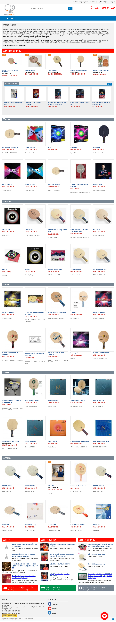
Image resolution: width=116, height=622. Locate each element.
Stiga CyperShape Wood (78, 70)
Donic (6, 284)
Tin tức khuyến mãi (87, 540)
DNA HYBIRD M (98, 400)
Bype (49, 147)
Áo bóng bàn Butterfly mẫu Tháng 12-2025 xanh (57, 103)
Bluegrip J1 (74, 353)
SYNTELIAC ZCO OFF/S (10, 147)
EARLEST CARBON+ (77, 525)
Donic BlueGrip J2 (8, 312)
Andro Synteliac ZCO (55, 184)
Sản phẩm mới (11, 83)
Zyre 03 (4, 269)
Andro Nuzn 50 (30, 184)
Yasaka (7, 458)
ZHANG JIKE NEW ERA (101, 353)
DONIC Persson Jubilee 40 (57, 312)
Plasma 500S (97, 184)
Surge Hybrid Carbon (77, 400)
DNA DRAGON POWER (101, 441)
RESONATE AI (30, 486)
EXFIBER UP (52, 525)
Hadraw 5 (96, 229)
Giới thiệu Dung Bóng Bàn (80, 2)
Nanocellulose (30, 70)
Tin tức (6, 540)
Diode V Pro (29, 229)
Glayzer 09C (6, 229)
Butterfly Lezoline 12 (55, 269)
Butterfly (8, 201)
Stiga (6, 372)
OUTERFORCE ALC (99, 269)
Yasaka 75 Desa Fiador (78, 486)
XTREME (73, 312)
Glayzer (27, 269)
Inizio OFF (96, 147)
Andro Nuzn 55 (7, 184)
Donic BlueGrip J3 (99, 312)
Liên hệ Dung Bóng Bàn (107, 2)
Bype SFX (73, 147)
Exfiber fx (5, 525)
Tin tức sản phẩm (48, 540)
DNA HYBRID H (53, 400)
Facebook (53, 604)
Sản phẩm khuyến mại (12, 51)
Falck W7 (51, 486)
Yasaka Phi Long (30, 525)
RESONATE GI (7, 486)
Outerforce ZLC (75, 269)
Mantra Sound (52, 441)
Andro (6, 119)
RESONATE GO (98, 486)
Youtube (52, 608)
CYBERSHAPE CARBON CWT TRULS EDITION (12, 401)
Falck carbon (52, 70)
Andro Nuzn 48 (30, 147)
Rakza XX (96, 525)
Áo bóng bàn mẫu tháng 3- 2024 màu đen (101, 103)
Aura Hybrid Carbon (32, 400)
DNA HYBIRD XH (30, 441)
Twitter (52, 613)
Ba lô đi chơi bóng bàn (100, 70)
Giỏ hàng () (93, 2)
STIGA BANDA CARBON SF (79, 441)
